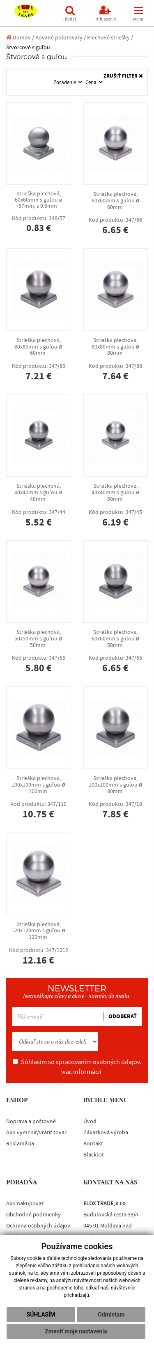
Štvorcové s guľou (28, 47)
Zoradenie (65, 82)
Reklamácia (20, 1143)
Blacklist (93, 1155)
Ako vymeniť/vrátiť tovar (36, 1132)
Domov (18, 37)
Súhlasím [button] (41, 1314)
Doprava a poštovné (31, 1121)
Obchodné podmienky (33, 1214)
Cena (91, 82)
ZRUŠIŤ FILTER (123, 76)
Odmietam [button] (111, 1314)
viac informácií (81, 1072)
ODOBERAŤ (122, 1016)
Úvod (90, 1121)
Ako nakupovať (25, 1203)
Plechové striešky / (110, 37)
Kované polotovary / (60, 37)
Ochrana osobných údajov (38, 1226)
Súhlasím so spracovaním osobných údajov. (77, 1067)
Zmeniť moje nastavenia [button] (76, 1331)
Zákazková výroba (105, 1132)
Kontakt (93, 1143)
